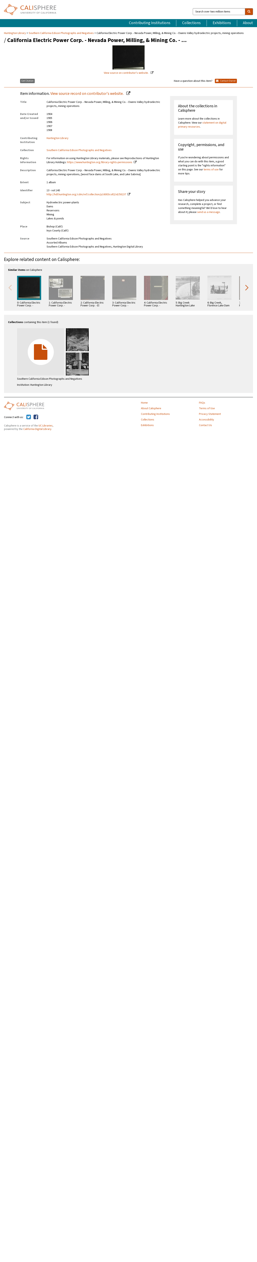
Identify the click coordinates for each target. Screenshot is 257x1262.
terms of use (211, 170)
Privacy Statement (210, 414)
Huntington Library (15, 33)
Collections (191, 23)
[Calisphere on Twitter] (28, 417)
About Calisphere (151, 408)
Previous (10, 287)
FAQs (202, 402)
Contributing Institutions (149, 23)
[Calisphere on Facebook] (36, 417)
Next (247, 287)
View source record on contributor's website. (87, 93)
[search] (249, 11)
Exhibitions (222, 23)
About (248, 23)
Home (144, 402)
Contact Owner (226, 81)
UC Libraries (46, 426)
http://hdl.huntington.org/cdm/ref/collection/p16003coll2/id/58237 (86, 194)
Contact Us (205, 425)
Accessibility (206, 419)
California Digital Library (37, 429)
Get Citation (27, 81)
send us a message (208, 212)
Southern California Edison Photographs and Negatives (61, 33)
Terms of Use (207, 408)
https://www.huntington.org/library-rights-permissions (99, 162)
